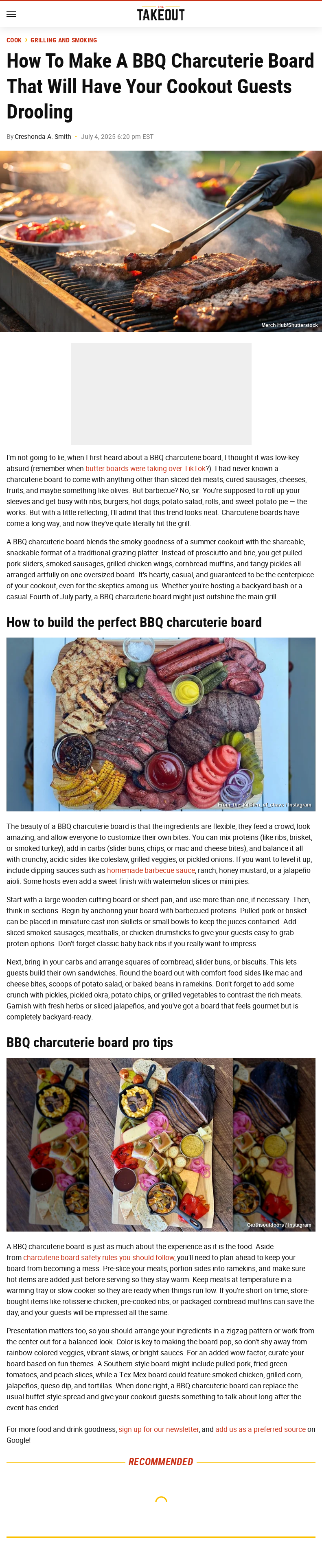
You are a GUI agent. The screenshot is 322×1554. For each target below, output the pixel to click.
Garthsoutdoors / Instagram (279, 1225)
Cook (14, 40)
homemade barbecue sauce (151, 870)
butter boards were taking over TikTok (145, 468)
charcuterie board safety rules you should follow (98, 1257)
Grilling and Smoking (64, 40)
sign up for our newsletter (158, 1429)
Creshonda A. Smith (43, 136)
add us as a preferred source (260, 1429)
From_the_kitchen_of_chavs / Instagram (264, 804)
